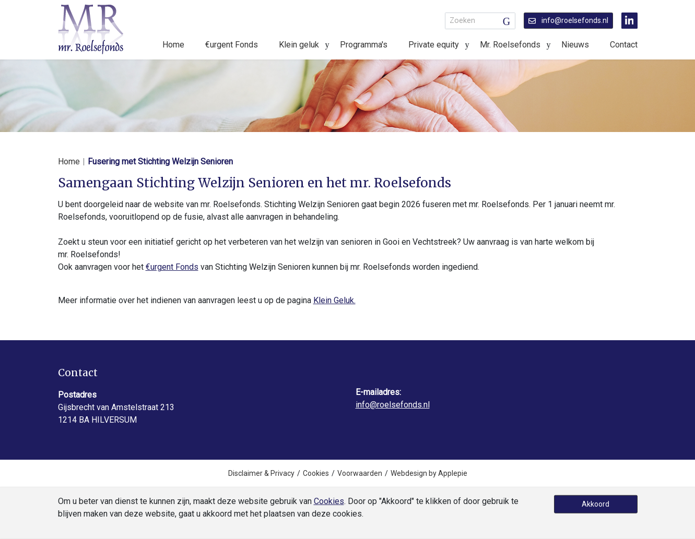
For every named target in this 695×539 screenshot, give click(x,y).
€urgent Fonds (231, 45)
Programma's (363, 45)
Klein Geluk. (334, 300)
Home (173, 45)
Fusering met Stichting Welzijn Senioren (160, 161)
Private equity (433, 45)
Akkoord (595, 504)
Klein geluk (299, 45)
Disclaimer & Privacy (261, 473)
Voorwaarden (359, 473)
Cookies (316, 473)
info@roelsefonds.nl (568, 20)
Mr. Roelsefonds (510, 45)
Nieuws (575, 45)
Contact (624, 45)
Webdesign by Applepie (429, 473)
